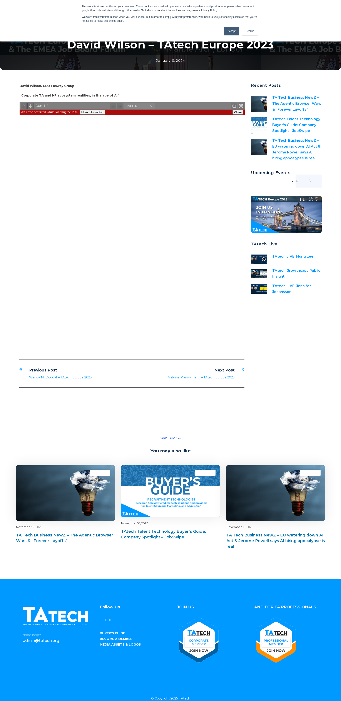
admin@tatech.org (41, 640)
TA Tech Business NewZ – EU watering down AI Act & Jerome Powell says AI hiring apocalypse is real (275, 541)
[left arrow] (302, 181)
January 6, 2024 (170, 60)
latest (103, 472)
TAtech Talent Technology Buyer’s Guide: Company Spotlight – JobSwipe (296, 125)
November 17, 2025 (29, 527)
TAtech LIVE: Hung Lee (293, 256)
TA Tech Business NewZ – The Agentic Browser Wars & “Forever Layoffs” (296, 103)
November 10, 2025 (134, 523)
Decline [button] (250, 31)
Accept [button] (231, 31)
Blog (96, 472)
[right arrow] (315, 181)
